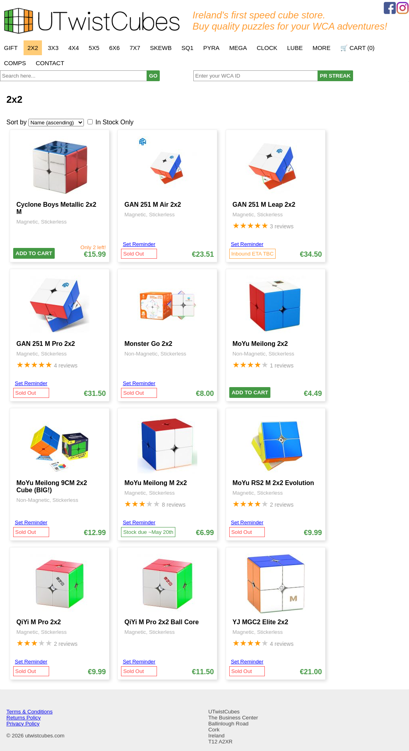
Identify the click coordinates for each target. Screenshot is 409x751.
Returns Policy (23, 718)
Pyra (211, 47)
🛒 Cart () (357, 47)
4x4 (73, 47)
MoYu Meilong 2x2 (260, 343)
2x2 (33, 47)
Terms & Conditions (29, 712)
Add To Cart (34, 253)
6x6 (114, 47)
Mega (238, 47)
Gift (11, 47)
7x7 (134, 47)
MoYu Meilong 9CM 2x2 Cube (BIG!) (51, 486)
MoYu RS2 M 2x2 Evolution (273, 482)
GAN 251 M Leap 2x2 (263, 204)
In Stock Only (114, 122)
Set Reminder (139, 244)
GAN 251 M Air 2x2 (152, 204)
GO (153, 76)
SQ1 (187, 47)
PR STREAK (335, 76)
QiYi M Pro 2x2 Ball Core (161, 622)
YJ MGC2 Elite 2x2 (260, 622)
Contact (50, 63)
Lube (295, 47)
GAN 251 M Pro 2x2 (45, 343)
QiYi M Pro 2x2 (38, 622)
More (321, 47)
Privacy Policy (23, 724)
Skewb (161, 47)
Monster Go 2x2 (148, 343)
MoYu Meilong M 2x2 (155, 482)
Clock (267, 47)
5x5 (94, 47)
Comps (15, 63)
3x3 (53, 47)
